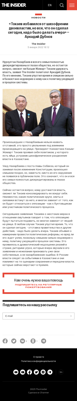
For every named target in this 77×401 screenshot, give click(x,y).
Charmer (44, 392)
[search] (62, 5)
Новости (38, 18)
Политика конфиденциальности (38, 361)
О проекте (38, 356)
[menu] (71, 5)
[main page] (14, 5)
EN (49, 5)
